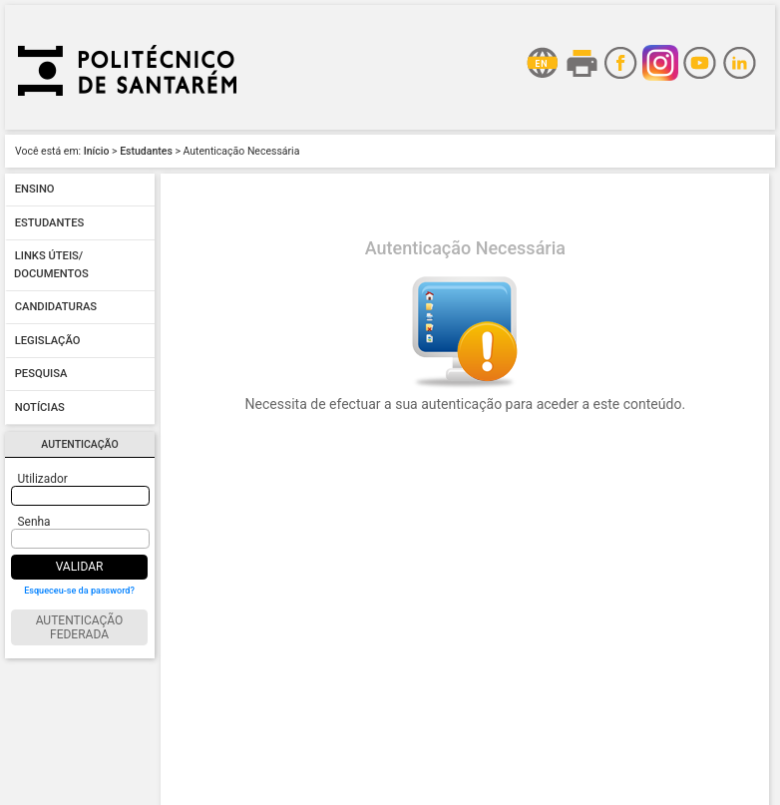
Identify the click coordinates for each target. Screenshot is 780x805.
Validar (80, 567)
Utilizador (43, 479)
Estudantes (146, 151)
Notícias (40, 407)
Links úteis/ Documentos (51, 265)
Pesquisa (41, 374)
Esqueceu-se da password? (79, 591)
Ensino (35, 190)
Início (97, 151)
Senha (34, 522)
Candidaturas (56, 307)
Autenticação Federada (80, 627)
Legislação (48, 340)
